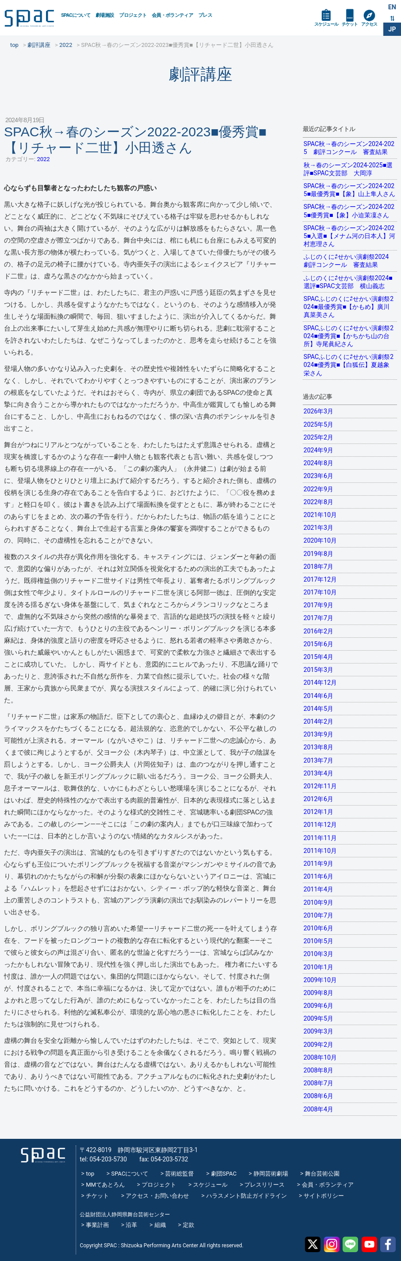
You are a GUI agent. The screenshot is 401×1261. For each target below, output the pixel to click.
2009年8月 (318, 992)
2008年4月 (318, 1109)
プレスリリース (264, 1184)
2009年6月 (318, 1005)
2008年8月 (318, 1070)
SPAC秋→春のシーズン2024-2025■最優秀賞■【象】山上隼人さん (349, 189)
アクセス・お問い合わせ (157, 1195)
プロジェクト (133, 15)
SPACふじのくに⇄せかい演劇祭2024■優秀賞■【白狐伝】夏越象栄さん (348, 364)
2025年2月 (318, 437)
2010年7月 (318, 915)
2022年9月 (318, 489)
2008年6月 (318, 1095)
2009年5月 (318, 1018)
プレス (205, 15)
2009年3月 (318, 1031)
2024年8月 (318, 463)
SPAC (29, 18)
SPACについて (75, 15)
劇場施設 (105, 15)
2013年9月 (318, 734)
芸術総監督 (179, 1173)
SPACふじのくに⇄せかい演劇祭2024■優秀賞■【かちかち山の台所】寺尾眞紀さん (348, 335)
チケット (350, 24)
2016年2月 (318, 631)
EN (392, 7)
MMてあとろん (105, 1184)
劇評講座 (200, 74)
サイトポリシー (324, 1195)
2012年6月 (318, 798)
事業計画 (97, 1225)
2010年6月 (318, 928)
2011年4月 (318, 889)
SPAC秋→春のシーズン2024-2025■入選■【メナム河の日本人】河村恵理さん (349, 235)
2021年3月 (318, 527)
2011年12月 (320, 824)
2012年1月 (318, 811)
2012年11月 (320, 786)
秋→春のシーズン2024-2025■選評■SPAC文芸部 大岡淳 (348, 169)
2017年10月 (320, 592)
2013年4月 (318, 773)
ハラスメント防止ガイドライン (246, 1195)
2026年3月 (318, 411)
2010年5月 (318, 941)
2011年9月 (318, 863)
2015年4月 (318, 656)
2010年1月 (318, 967)
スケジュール (326, 24)
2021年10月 (320, 514)
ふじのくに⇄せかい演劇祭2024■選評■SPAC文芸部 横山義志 (348, 281)
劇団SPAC (224, 1173)
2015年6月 (318, 644)
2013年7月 (318, 760)
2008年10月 (320, 1057)
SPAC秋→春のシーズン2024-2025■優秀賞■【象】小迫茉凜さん (349, 210)
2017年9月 (318, 605)
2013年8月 (318, 747)
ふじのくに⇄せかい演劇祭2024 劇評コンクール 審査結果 (349, 260)
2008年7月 (318, 1083)
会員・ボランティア (172, 15)
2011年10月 (320, 850)
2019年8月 (318, 553)
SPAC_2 (43, 1155)
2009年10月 (320, 979)
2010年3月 (318, 953)
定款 (188, 1225)
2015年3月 (318, 669)
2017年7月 (318, 617)
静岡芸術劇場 (271, 1173)
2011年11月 (320, 837)
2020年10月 (320, 540)
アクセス (369, 24)
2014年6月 (318, 695)
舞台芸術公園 (322, 1173)
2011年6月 (318, 876)
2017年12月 (320, 579)
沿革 (131, 1225)
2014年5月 (318, 708)
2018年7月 (318, 566)
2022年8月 (318, 501)
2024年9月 (318, 450)
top (90, 1173)
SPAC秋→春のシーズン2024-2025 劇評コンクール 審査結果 (349, 147)
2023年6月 (318, 475)
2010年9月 (318, 902)
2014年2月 (318, 721)
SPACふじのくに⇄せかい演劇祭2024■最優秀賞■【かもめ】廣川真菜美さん (348, 306)
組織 (160, 1225)
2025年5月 (318, 424)
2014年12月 (320, 682)
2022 (43, 159)
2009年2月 (318, 1044)
